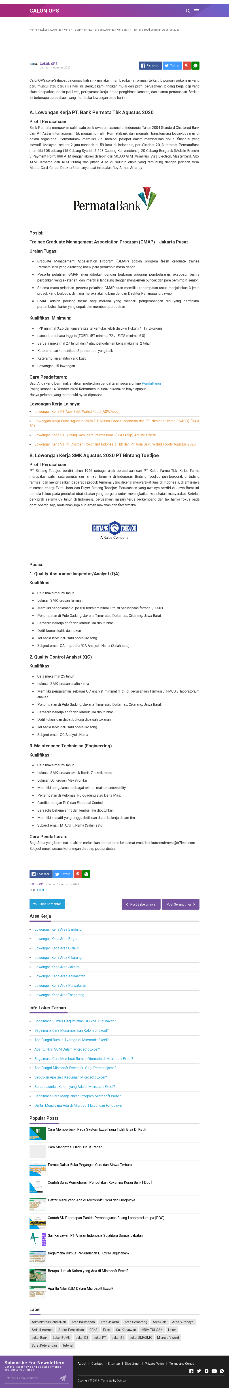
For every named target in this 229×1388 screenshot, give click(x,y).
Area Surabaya (182, 1322)
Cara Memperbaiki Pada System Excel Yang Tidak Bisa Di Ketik (97, 1129)
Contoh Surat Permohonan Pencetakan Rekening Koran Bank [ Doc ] (100, 1182)
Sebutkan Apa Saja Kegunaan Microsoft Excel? (70, 1077)
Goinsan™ (123, 1380)
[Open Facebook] (191, 1371)
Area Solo (160, 1322)
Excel (106, 1330)
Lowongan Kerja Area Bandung (58, 929)
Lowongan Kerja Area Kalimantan (59, 976)
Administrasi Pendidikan (49, 1322)
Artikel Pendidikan (71, 1330)
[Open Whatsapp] (222, 1371)
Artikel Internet (42, 1330)
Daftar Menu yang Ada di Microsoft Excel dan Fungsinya (78, 1105)
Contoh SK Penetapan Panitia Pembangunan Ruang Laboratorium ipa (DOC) (106, 1218)
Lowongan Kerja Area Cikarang (58, 957)
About (82, 1363)
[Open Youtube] (214, 1371)
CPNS (93, 1330)
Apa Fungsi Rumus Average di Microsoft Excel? (71, 1040)
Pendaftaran (151, 383)
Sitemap (114, 1363)
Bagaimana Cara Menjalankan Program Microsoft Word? (77, 1096)
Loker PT (100, 1337)
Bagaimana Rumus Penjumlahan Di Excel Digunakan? (75, 1021)
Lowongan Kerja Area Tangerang (59, 995)
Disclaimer (132, 1363)
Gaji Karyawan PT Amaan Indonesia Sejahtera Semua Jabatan (95, 1235)
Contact (97, 1363)
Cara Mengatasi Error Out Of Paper (75, 1147)
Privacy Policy (154, 1363)
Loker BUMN (61, 1337)
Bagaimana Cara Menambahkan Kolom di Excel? (71, 1030)
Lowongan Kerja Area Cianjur (56, 948)
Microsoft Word (168, 1337)
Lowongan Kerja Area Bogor (56, 939)
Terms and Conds (181, 1363)
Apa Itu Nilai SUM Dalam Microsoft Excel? (67, 1049)
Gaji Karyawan (126, 1330)
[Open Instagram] (206, 1371)
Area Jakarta (109, 1322)
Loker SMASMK (141, 1337)
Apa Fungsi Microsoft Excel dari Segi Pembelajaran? (75, 1068)
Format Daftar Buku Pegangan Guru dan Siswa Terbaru (90, 1165)
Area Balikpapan (83, 1322)
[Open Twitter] (199, 1371)
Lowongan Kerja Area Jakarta (57, 967)
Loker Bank (39, 1337)
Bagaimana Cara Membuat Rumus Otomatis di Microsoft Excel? (83, 1059)
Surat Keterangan (44, 1345)
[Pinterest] (187, 66)
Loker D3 (82, 1337)
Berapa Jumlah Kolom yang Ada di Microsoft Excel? (74, 1087)
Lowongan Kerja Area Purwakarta (60, 985)
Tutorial (67, 1345)
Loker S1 (118, 1337)
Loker (40, 889)
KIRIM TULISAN (152, 1330)
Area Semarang (136, 1322)
